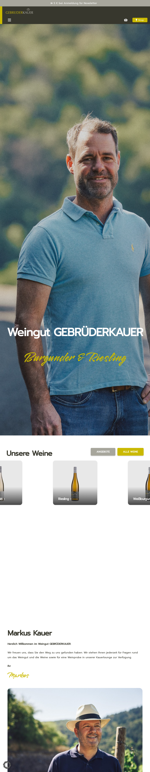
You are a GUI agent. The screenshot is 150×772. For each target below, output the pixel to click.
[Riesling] (75, 483)
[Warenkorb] (125, 20)
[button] (9, 20)
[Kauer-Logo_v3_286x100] (19, 11)
